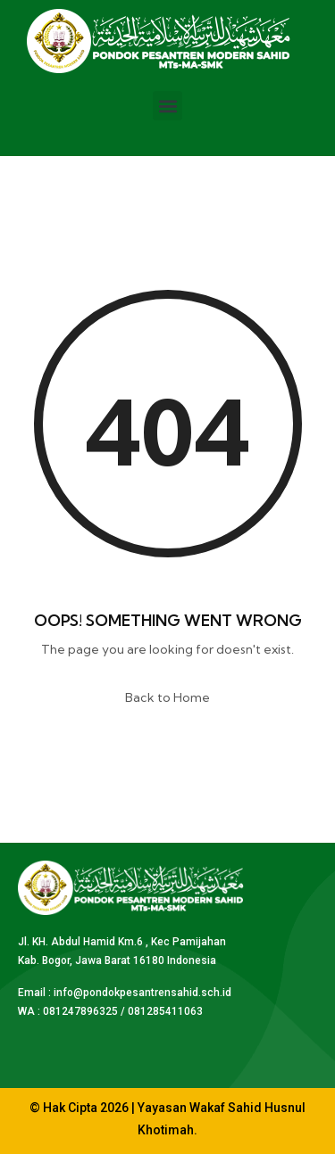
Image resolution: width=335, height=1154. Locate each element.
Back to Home (167, 697)
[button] (167, 105)
